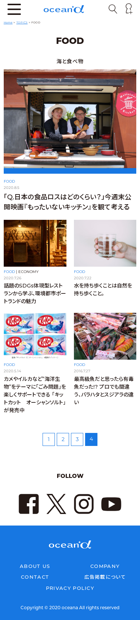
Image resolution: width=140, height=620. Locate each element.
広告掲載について (105, 577)
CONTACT (35, 577)
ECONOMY (28, 271)
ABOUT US (35, 566)
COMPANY (104, 566)
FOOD (9, 181)
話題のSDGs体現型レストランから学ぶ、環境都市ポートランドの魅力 (35, 293)
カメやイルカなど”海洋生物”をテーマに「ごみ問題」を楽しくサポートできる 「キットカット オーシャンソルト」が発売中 (35, 396)
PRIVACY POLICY (70, 588)
